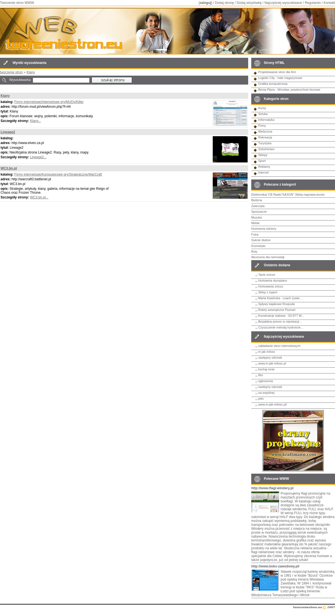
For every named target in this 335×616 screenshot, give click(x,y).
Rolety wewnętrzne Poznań (276, 309)
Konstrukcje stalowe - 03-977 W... (281, 315)
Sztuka (263, 114)
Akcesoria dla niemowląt (267, 257)
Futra (255, 234)
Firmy (262, 125)
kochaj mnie (266, 369)
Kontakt (329, 3)
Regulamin (313, 3)
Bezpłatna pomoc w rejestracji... (280, 321)
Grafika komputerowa (273, 83)
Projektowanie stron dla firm (277, 72)
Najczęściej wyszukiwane (283, 3)
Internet (263, 172)
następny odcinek (270, 357)
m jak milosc (266, 351)
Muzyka (256, 217)
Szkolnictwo (266, 149)
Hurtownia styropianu (272, 280)
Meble (255, 223)
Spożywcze (259, 211)
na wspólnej (266, 392)
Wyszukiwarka (20, 80)
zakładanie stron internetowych (279, 345)
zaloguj (205, 3)
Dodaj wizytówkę (249, 3)
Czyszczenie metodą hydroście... (280, 327)
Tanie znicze (266, 274)
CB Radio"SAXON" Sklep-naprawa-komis (296, 194)
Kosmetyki (258, 246)
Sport (261, 160)
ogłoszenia (265, 381)
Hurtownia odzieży (263, 228)
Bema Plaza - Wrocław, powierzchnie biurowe (289, 89)
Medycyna (265, 131)
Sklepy (262, 155)
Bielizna (256, 200)
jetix (261, 398)
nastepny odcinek (270, 387)
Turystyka (264, 143)
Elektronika (258, 194)
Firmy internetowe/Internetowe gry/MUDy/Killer (48, 102)
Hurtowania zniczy (270, 286)
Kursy (262, 108)
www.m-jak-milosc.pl (272, 363)
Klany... (35, 121)
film (260, 375)
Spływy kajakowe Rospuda (276, 304)
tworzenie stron (11, 72)
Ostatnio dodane (277, 265)
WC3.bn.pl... (39, 197)
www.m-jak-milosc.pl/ (272, 404)
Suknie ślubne (261, 240)
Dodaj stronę (224, 3)
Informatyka (266, 119)
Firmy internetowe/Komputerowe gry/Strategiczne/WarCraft (58, 174)
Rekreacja (265, 137)
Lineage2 (8, 132)
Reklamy (264, 166)
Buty (254, 251)
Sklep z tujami (267, 292)
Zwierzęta (258, 206)
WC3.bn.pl (9, 168)
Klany (31, 72)
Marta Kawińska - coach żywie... (280, 298)
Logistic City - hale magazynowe (280, 78)
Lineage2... (38, 157)
